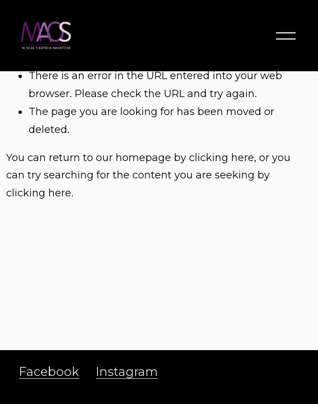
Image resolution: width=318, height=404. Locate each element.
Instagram (127, 371)
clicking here (221, 158)
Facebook (49, 371)
